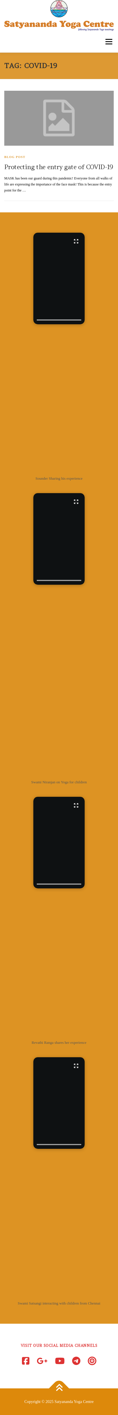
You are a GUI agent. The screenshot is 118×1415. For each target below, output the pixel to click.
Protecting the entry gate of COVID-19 (58, 167)
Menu (108, 41)
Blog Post (14, 157)
